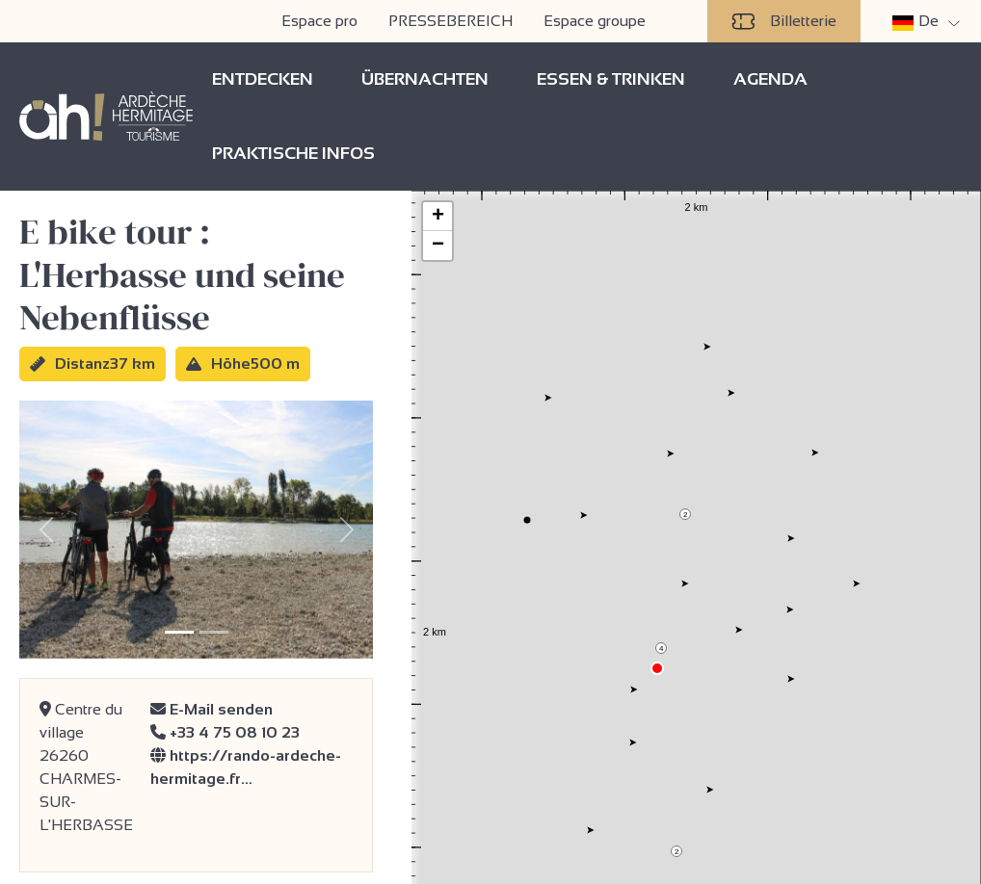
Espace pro (319, 21)
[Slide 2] (213, 632)
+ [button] (438, 216)
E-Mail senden (211, 709)
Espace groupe (595, 21)
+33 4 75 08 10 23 (225, 732)
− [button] (438, 245)
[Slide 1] (179, 632)
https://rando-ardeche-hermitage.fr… (245, 767)
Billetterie (783, 21)
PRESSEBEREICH (450, 21)
